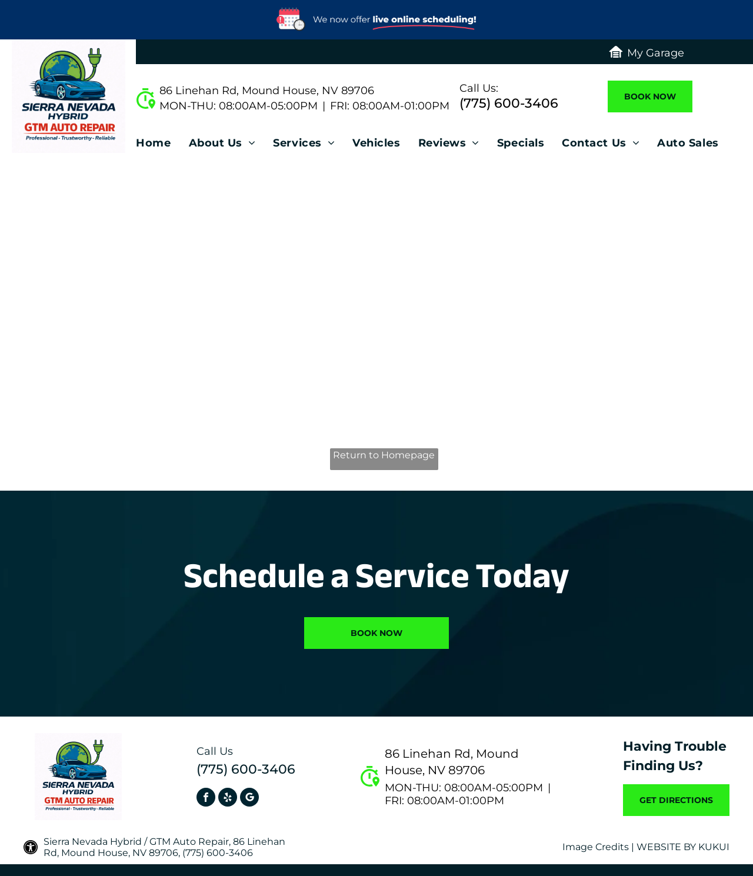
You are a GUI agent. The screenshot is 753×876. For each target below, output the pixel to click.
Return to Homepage (384, 455)
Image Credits (595, 846)
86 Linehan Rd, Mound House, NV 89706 (266, 90)
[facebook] (205, 799)
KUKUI (713, 846)
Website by (666, 846)
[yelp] (227, 799)
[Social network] (249, 799)
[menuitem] (162, 146)
